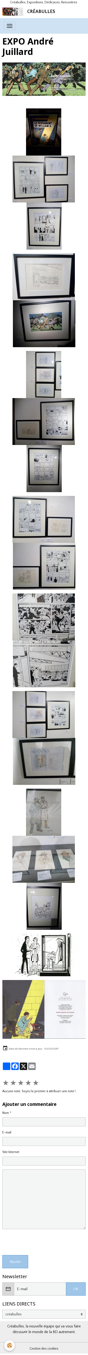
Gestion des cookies (44, 1349)
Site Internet (10, 1152)
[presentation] (38, 1242)
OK (75, 1289)
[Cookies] (9, 1345)
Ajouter (15, 1262)
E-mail (6, 1132)
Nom (5, 1113)
